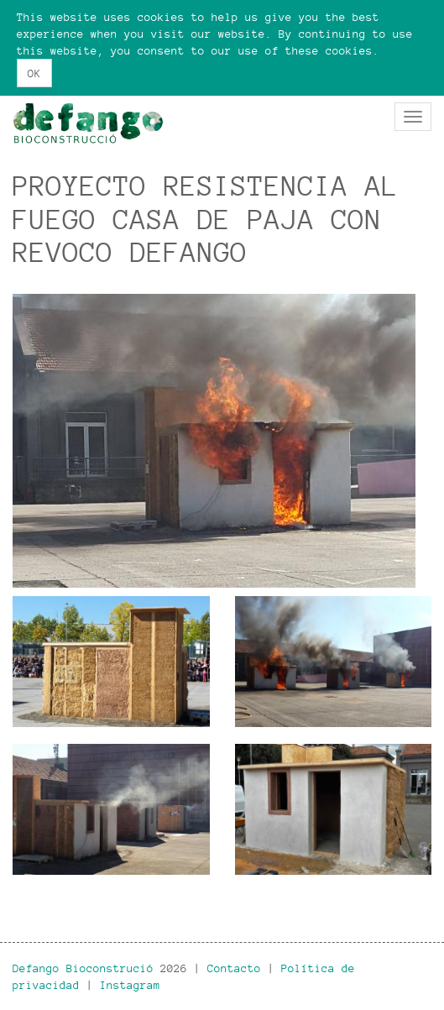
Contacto (234, 968)
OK (34, 73)
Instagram (130, 985)
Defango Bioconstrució (83, 968)
